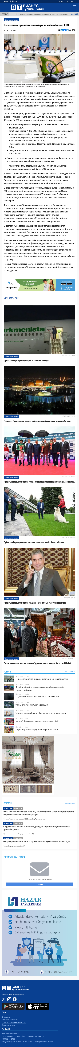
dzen (14, 999)
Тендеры (8, 803)
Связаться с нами (8, 1025)
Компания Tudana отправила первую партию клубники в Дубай (36, 721)
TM (67, 1)
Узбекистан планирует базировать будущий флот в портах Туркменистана (40, 713)
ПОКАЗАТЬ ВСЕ (70, 671)
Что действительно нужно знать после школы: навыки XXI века (37, 696)
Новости (7, 671)
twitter (3, 999)
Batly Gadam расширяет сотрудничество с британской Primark (36, 729)
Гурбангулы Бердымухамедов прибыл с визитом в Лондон (26, 360)
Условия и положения (9, 1020)
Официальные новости (11, 20)
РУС (72, 1)
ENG (61, 1)
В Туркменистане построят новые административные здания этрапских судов (41, 679)
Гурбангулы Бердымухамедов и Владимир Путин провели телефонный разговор (35, 602)
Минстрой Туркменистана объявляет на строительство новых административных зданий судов (36, 841)
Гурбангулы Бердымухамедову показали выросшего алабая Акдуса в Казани (34, 542)
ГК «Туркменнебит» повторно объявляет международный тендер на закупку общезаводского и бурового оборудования (36, 828)
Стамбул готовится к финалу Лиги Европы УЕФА (31, 704)
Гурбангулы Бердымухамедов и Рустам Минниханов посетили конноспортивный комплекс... (39, 481)
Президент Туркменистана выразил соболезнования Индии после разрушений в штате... (38, 421)
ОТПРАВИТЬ (39, 884)
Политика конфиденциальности (14, 1022)
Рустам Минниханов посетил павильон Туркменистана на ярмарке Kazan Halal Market (37, 663)
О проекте (6, 1017)
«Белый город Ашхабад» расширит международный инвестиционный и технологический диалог (39, 688)
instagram (9, 999)
